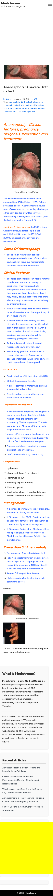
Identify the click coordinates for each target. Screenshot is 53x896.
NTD (15, 111)
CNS (35, 99)
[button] (50, 4)
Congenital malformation (32, 105)
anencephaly (14, 102)
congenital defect (12, 105)
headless (8, 111)
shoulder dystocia (27, 111)
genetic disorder (38, 108)
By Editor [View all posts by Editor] (7, 99)
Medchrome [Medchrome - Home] (10, 3)
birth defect (26, 102)
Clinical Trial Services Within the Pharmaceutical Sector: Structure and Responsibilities (20, 780)
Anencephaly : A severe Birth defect (25, 89)
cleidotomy (38, 102)
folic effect (9, 108)
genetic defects (22, 108)
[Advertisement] (26, 36)
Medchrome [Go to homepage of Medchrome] (30, 893)
